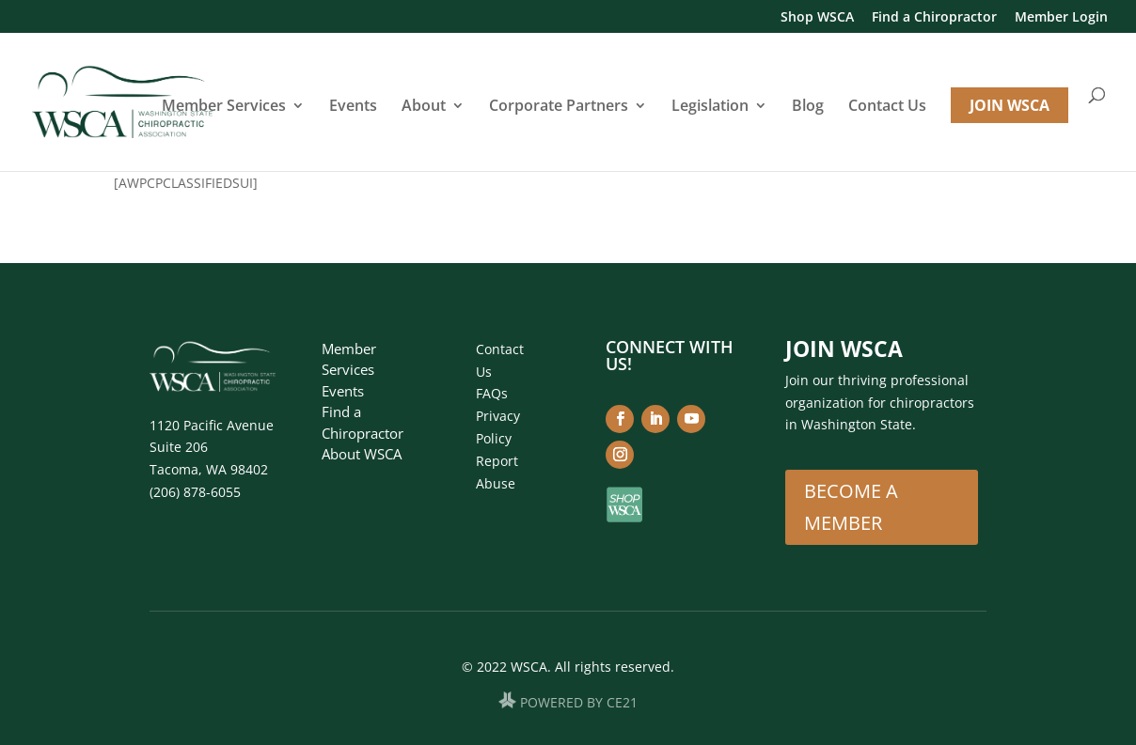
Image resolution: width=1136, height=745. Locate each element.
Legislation (710, 107)
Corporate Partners (558, 107)
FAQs (492, 393)
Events (353, 107)
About (424, 107)
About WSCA (362, 453)
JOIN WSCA (1009, 105)
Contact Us (887, 107)
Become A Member (851, 506)
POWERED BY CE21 (579, 703)
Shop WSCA (817, 17)
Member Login (1061, 17)
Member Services (224, 107)
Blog (808, 107)
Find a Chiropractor (934, 17)
